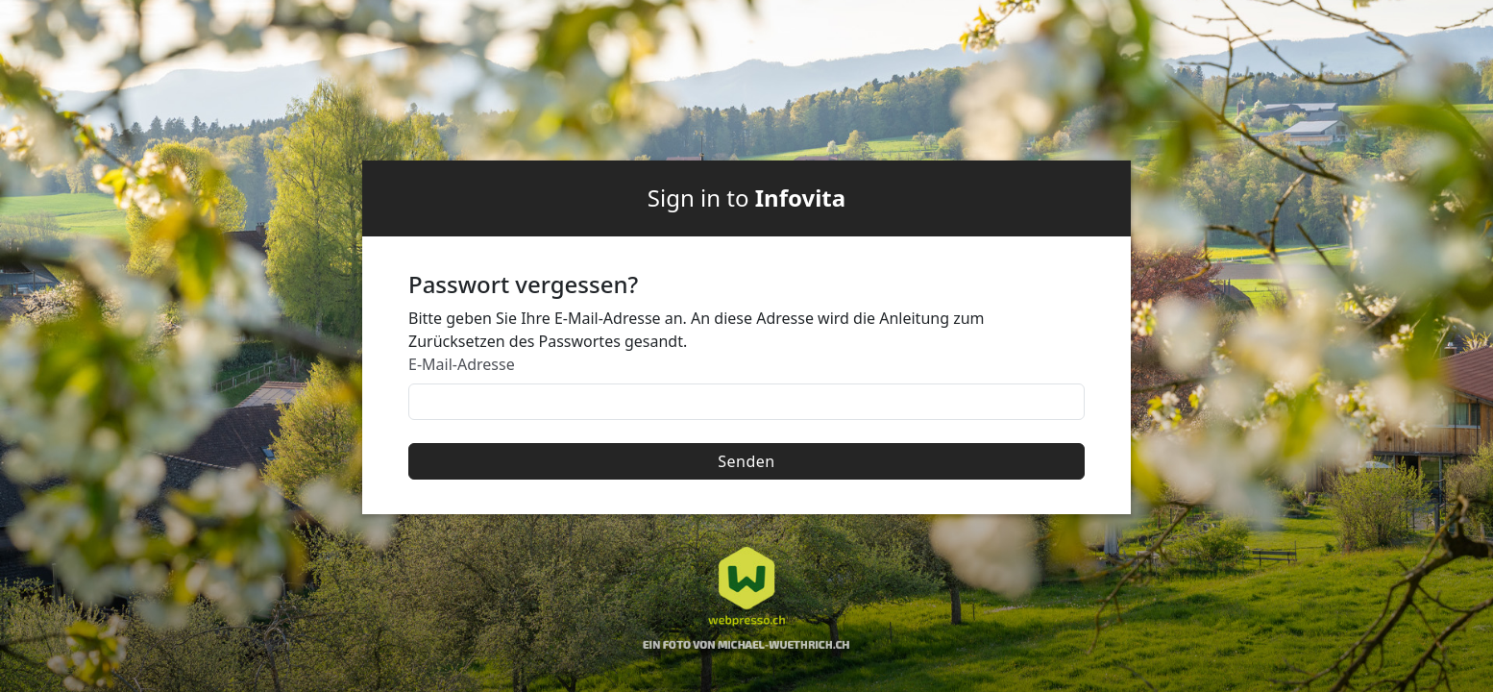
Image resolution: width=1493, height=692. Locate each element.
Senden (746, 461)
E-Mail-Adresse (461, 364)
